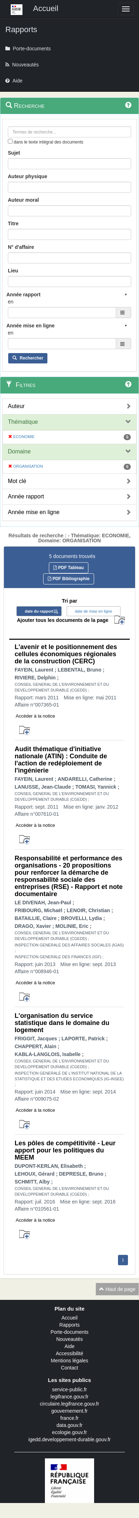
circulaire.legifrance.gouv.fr (69, 1404)
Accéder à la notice (35, 716)
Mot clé (17, 481)
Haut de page (117, 1289)
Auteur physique (27, 176)
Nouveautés (69, 1339)
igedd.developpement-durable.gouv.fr (70, 1439)
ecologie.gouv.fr (69, 1432)
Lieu (13, 270)
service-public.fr (69, 1389)
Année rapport (26, 496)
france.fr (69, 1418)
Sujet (14, 153)
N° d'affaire (21, 247)
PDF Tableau (68, 567)
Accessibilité (69, 1353)
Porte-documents (70, 1332)
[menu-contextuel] (10, 141)
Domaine (19, 451)
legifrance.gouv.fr (69, 1396)
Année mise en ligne (34, 512)
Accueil (69, 1318)
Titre (13, 223)
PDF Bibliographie (68, 578)
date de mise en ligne (93, 611)
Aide (69, 1346)
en (11, 302)
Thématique (23, 422)
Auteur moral (23, 200)
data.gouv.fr (70, 1425)
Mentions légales (69, 1360)
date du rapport (39, 611)
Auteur (16, 406)
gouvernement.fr (69, 1411)
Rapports (70, 1325)
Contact (69, 1368)
